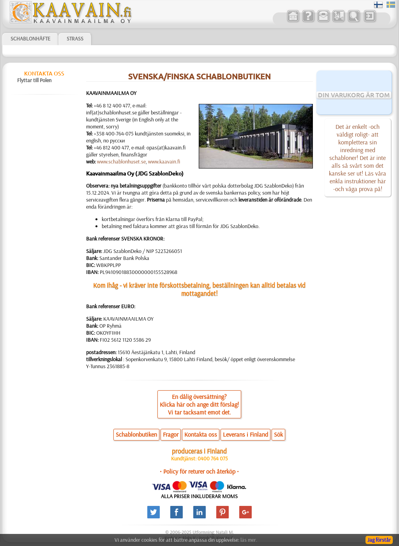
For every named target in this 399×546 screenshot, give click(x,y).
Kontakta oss (44, 73)
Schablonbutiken (136, 434)
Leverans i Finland (245, 434)
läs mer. (248, 539)
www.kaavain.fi (164, 161)
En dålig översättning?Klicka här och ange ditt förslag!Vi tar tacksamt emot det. (199, 404)
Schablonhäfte (30, 38)
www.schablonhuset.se (121, 161)
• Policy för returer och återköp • (199, 471)
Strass (75, 38)
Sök (278, 434)
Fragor (170, 434)
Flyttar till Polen (34, 80)
